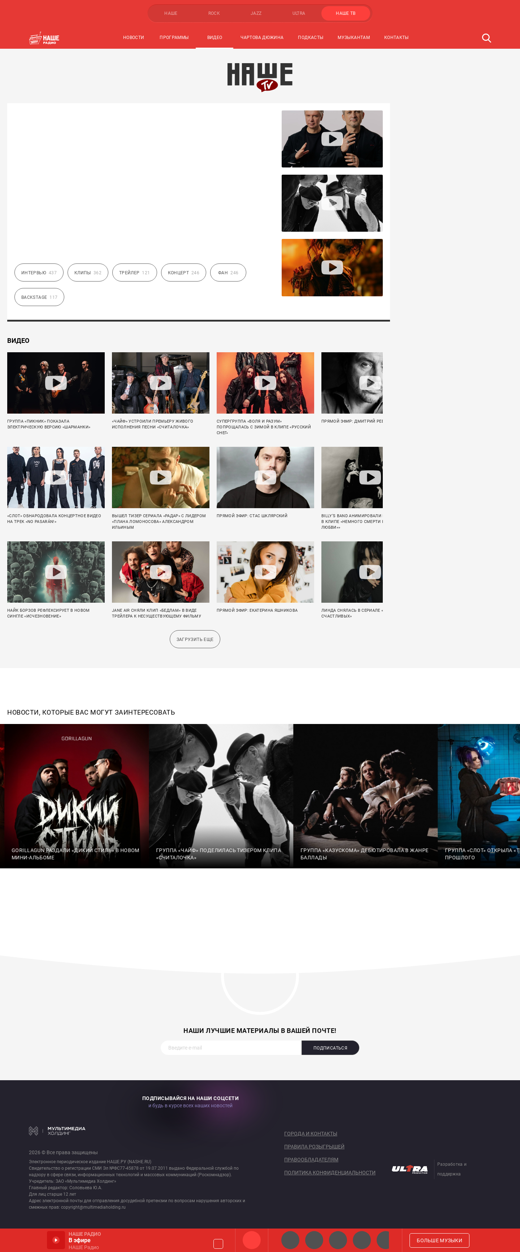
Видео (214, 37)
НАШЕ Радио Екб (338, 1240)
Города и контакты (310, 1134)
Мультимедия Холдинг (57, 1131)
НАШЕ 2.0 (290, 1240)
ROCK (214, 13)
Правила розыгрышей (314, 1147)
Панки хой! (386, 1240)
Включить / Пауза (56, 1240)
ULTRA (299, 13)
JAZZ (256, 13)
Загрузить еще (195, 639)
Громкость (218, 1243)
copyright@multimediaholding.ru (93, 1207)
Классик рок (362, 1240)
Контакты (396, 37)
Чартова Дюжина (261, 37)
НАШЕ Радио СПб (314, 1240)
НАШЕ (170, 13)
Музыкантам (354, 37)
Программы (174, 37)
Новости (133, 37)
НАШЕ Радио (252, 1240)
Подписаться (330, 1048)
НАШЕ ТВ (346, 13)
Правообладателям (311, 1159)
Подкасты (310, 37)
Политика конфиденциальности (330, 1172)
